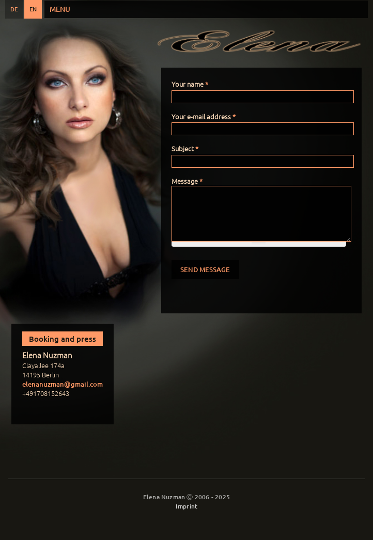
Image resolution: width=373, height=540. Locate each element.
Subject (185, 148)
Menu (60, 9)
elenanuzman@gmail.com (62, 384)
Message (187, 181)
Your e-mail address (204, 116)
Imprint (186, 506)
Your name (190, 84)
